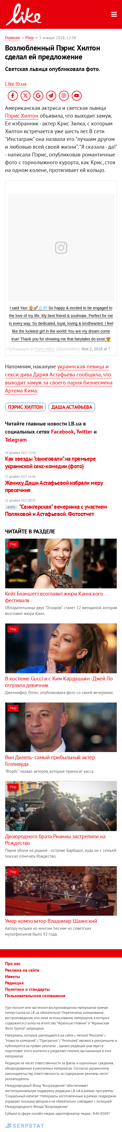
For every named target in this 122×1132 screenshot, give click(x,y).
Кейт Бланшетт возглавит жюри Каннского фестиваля (54, 597)
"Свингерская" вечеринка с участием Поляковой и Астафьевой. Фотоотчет (56, 510)
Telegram (16, 439)
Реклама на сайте (22, 970)
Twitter (84, 431)
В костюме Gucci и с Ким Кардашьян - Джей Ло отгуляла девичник (59, 682)
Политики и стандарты (27, 989)
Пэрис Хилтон (21, 115)
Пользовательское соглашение (35, 995)
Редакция (14, 983)
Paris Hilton (45, 349)
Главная (12, 37)
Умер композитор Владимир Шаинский (51, 921)
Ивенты (12, 976)
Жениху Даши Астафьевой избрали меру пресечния (54, 486)
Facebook (62, 431)
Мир (29, 37)
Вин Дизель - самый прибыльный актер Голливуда (50, 761)
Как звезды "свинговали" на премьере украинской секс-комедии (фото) (50, 462)
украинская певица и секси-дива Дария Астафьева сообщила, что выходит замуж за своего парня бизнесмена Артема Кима (59, 378)
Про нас (13, 963)
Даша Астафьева (71, 407)
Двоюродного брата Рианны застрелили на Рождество (55, 840)
